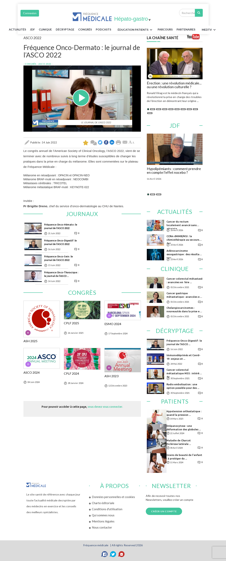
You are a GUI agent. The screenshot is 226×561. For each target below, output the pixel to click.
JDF (32, 29)
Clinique (45, 29)
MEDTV (209, 29)
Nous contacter (102, 527)
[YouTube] (122, 554)
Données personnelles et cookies (113, 497)
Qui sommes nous (103, 515)
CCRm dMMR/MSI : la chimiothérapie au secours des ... (182, 239)
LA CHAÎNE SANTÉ (163, 38)
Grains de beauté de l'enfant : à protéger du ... (184, 457)
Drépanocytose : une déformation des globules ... (183, 427)
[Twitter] (113, 554)
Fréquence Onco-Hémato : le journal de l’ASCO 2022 (60, 226)
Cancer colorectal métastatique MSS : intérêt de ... (183, 372)
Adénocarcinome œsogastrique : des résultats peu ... (184, 253)
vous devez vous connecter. (105, 406)
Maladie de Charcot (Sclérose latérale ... (178, 442)
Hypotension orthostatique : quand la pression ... (183, 413)
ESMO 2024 (112, 324)
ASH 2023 (111, 376)
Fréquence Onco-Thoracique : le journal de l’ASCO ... (61, 274)
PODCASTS (103, 29)
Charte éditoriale (103, 503)
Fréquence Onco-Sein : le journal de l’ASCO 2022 (58, 258)
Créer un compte (164, 511)
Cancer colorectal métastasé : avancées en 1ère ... (184, 280)
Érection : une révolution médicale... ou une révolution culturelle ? (174, 85)
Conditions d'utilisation (107, 509)
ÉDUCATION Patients (135, 29)
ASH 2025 (30, 341)
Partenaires (186, 29)
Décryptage (65, 29)
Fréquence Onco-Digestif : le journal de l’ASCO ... (184, 342)
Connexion (29, 13)
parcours (165, 29)
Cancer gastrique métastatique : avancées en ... (183, 296)
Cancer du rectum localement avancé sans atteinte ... (181, 224)
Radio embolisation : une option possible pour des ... (182, 386)
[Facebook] (105, 554)
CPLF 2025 (71, 323)
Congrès (85, 29)
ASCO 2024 (31, 372)
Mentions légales (103, 521)
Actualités (17, 29)
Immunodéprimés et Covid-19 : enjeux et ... (183, 357)
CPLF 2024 (71, 373)
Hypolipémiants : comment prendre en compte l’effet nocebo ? (174, 171)
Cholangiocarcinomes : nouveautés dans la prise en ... (183, 310)
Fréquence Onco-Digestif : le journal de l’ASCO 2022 (60, 242)
